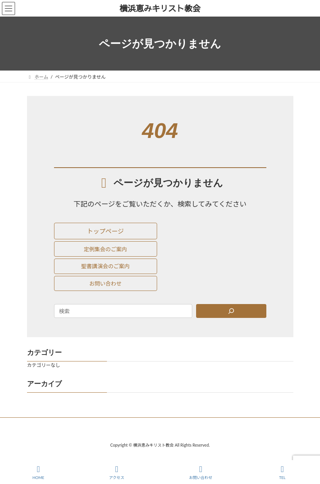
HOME (38, 472)
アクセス (116, 472)
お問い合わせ (200, 472)
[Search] (231, 311)
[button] (105, 231)
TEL (282, 472)
